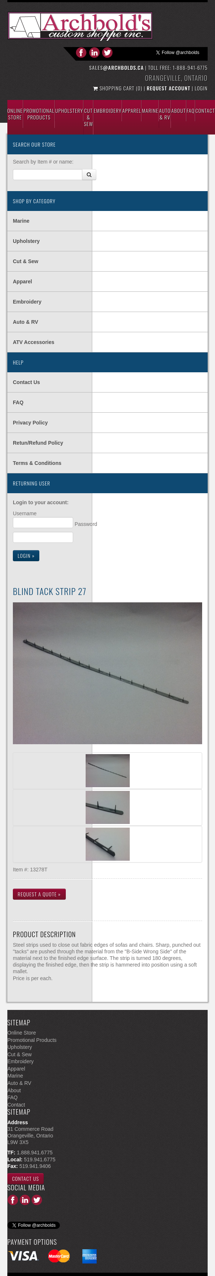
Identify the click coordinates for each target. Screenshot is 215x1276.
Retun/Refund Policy (38, 443)
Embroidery (108, 110)
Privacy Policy (30, 423)
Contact (205, 110)
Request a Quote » (39, 894)
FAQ (18, 402)
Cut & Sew (88, 117)
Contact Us (26, 382)
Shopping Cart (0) (118, 88)
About (178, 110)
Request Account (168, 88)
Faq (191, 110)
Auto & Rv (165, 114)
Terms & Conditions (37, 463)
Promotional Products (39, 114)
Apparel (131, 110)
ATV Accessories (33, 342)
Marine (150, 110)
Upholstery (69, 110)
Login (201, 88)
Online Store (15, 114)
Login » (26, 555)
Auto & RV (25, 322)
